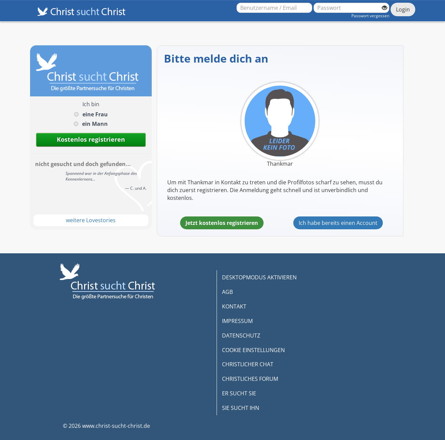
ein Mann (95, 124)
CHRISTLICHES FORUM (250, 379)
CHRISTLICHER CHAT (247, 364)
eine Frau (95, 114)
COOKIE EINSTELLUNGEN (253, 350)
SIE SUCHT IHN (240, 408)
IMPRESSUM (237, 321)
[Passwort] (351, 8)
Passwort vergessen (370, 16)
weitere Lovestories (91, 220)
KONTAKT (234, 306)
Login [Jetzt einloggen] (403, 9)
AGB (227, 292)
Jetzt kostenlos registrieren (222, 223)
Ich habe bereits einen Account (338, 223)
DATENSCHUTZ (241, 335)
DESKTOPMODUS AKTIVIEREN (259, 277)
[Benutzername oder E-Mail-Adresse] (274, 8)
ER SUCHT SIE (239, 393)
